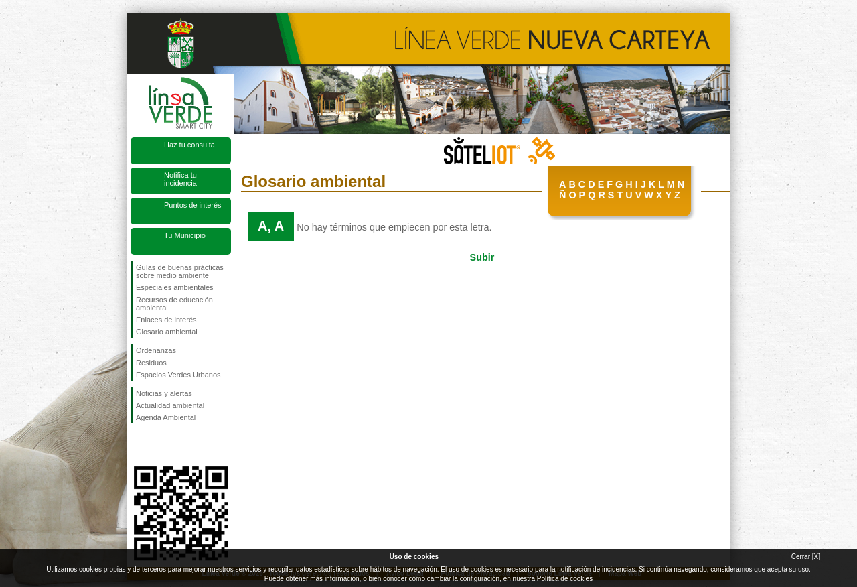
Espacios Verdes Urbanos (178, 375)
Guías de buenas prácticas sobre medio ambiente (180, 271)
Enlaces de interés (166, 320)
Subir (482, 257)
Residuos (151, 362)
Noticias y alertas (164, 393)
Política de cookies (565, 578)
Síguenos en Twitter (161, 445)
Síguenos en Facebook (139, 445)
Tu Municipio (185, 235)
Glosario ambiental (167, 332)
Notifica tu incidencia (180, 179)
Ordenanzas (156, 350)
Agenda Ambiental (166, 417)
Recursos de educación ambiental (174, 304)
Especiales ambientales (175, 287)
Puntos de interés (193, 205)
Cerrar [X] (805, 556)
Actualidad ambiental (170, 405)
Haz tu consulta (189, 145)
